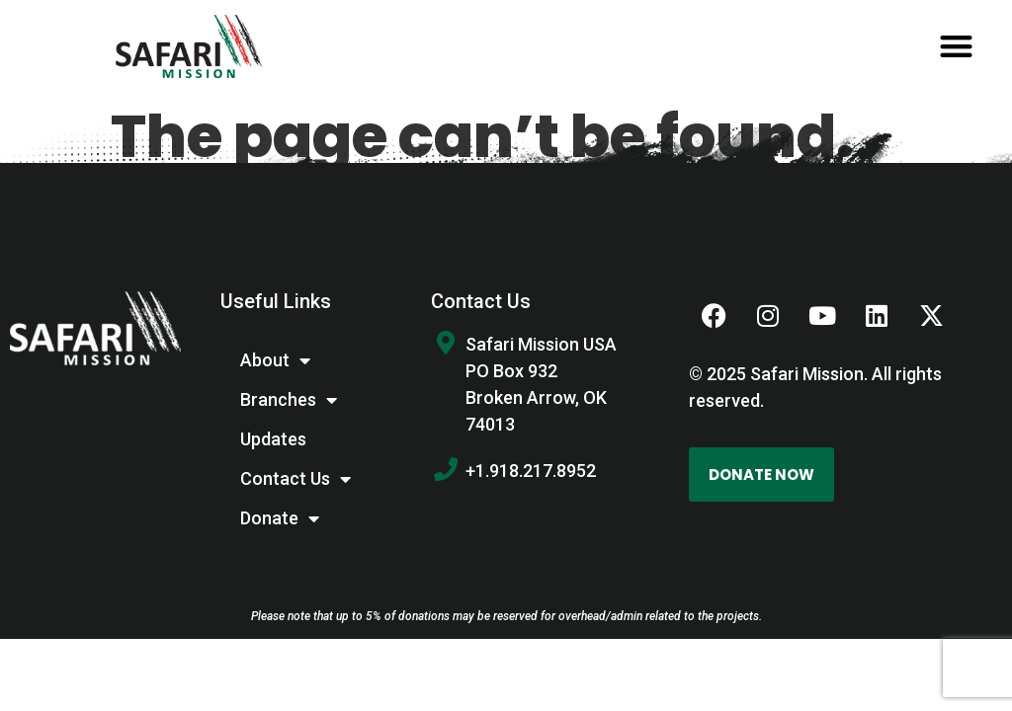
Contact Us (295, 479)
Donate (279, 518)
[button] (956, 47)
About (275, 360)
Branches (288, 400)
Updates (273, 439)
